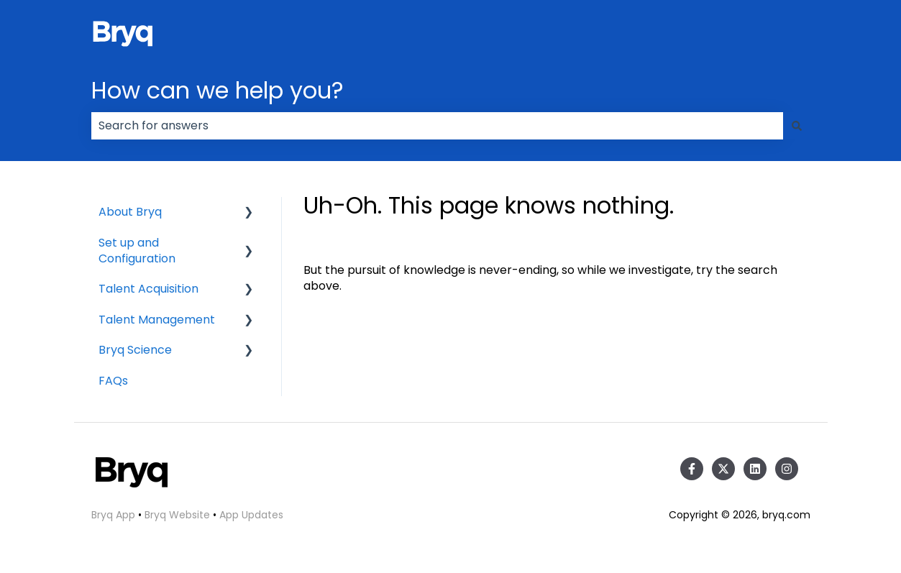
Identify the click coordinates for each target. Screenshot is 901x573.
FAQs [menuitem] (113, 380)
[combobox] (437, 125)
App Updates (251, 515)
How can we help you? (217, 90)
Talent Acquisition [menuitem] (148, 288)
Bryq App (113, 515)
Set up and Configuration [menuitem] (137, 250)
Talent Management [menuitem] (157, 319)
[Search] (796, 125)
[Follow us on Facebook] (691, 468)
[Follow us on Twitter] (723, 468)
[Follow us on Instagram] (786, 468)
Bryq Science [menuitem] (135, 349)
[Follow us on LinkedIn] (755, 468)
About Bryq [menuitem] (130, 211)
